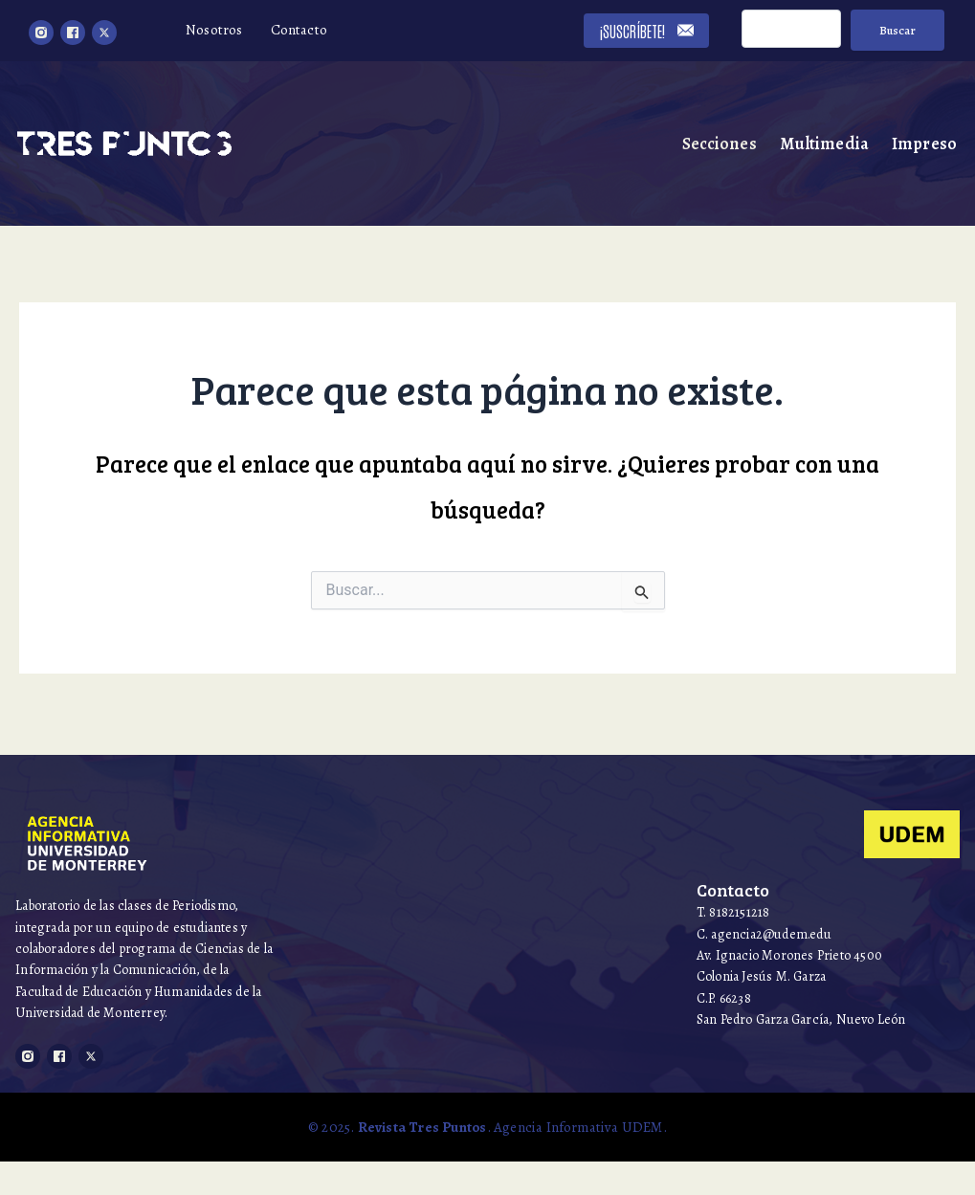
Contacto (300, 29)
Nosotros (215, 29)
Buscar (895, 30)
